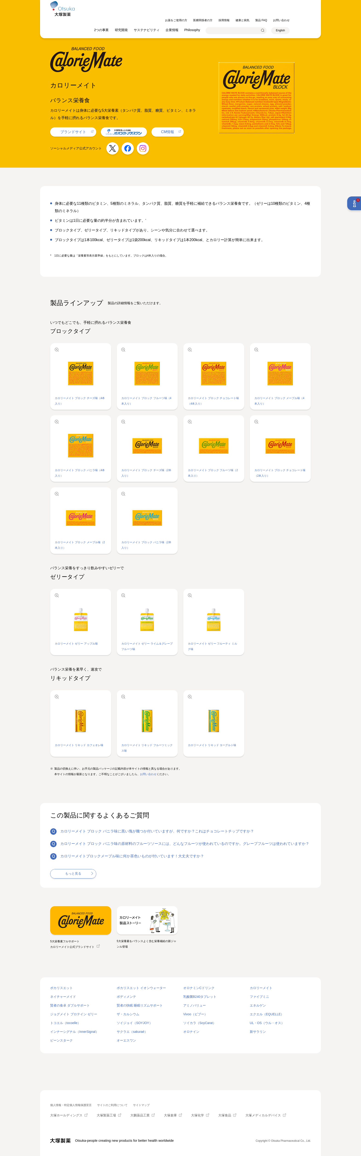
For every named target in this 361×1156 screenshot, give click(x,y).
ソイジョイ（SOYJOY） (134, 1023)
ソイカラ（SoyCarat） (199, 1023)
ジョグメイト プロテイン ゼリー (73, 1014)
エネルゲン (258, 1005)
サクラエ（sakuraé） (132, 1031)
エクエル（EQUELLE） (267, 1014)
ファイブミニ (259, 996)
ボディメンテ (126, 996)
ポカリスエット (61, 988)
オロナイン (191, 1031)
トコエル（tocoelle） (65, 1023)
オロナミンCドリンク (199, 988)
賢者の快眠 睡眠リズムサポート (140, 1005)
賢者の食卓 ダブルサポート (70, 1005)
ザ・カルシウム (128, 1014)
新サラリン (258, 1031)
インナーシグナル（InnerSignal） (74, 1031)
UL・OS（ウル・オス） (267, 1023)
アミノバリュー (194, 1005)
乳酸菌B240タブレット (200, 996)
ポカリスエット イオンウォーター (141, 988)
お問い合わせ (148, 774)
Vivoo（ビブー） (195, 1014)
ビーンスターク (61, 1040)
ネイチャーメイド (63, 996)
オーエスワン (126, 1040)
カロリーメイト (261, 988)
